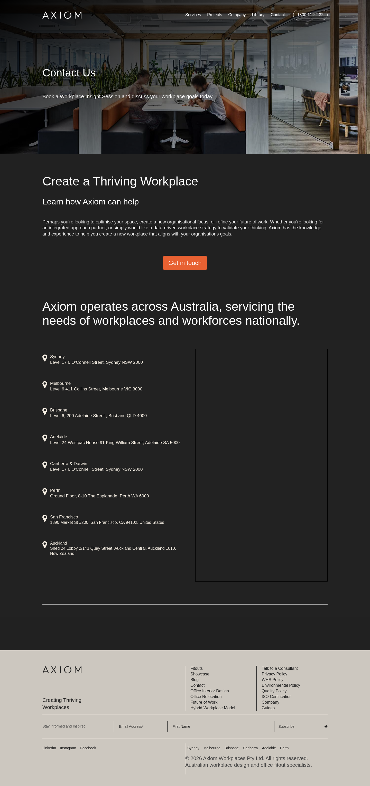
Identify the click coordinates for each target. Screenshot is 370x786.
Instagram (68, 748)
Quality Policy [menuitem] (274, 691)
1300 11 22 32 (310, 15)
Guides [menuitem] (268, 708)
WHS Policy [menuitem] (272, 679)
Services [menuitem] (193, 15)
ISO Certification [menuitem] (277, 696)
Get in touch (184, 262)
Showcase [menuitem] (199, 674)
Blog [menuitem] (194, 679)
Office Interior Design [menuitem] (209, 691)
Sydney (193, 748)
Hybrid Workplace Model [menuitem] (212, 708)
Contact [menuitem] (278, 15)
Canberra (250, 748)
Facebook (88, 748)
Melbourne (211, 748)
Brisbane (232, 748)
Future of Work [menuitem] (204, 702)
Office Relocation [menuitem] (206, 696)
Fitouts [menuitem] (196, 668)
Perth (284, 748)
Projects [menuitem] (214, 15)
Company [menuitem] (237, 15)
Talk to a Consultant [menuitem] (280, 668)
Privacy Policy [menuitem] (275, 674)
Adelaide (269, 748)
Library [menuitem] (258, 15)
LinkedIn (49, 748)
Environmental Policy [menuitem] (281, 685)
